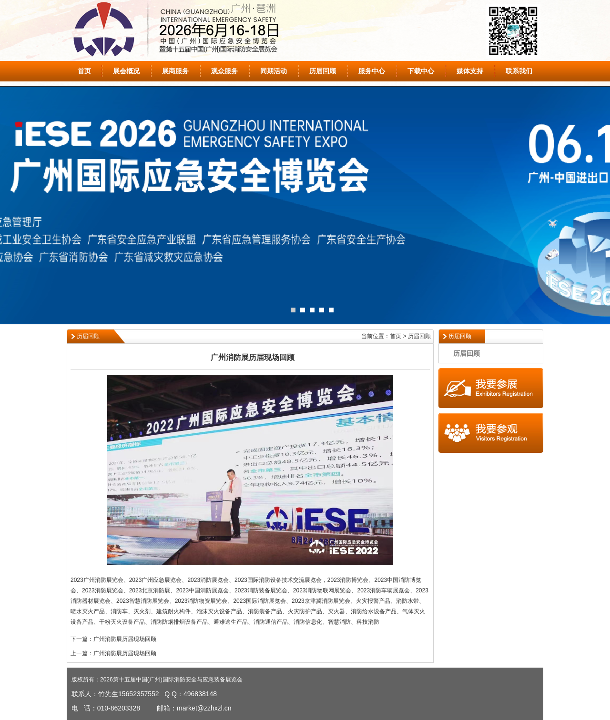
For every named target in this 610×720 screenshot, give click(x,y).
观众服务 (224, 71)
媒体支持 (470, 71)
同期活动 (273, 71)
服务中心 (371, 71)
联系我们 (519, 71)
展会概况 (126, 71)
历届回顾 (322, 71)
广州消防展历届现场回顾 (124, 639)
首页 (84, 71)
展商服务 (175, 71)
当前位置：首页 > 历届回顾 (396, 336)
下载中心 (420, 71)
